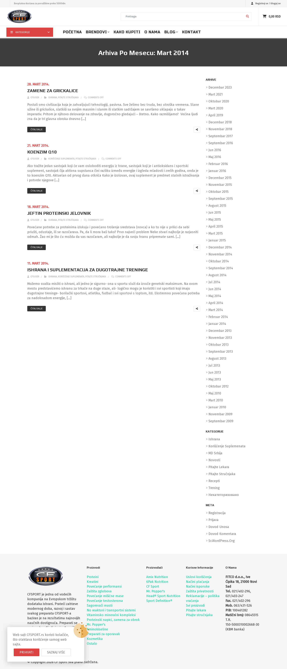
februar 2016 (218, 164)
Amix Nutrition (157, 577)
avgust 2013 (217, 359)
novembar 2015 (220, 185)
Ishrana (52, 97)
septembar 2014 (220, 268)
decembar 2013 (220, 331)
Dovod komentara (222, 534)
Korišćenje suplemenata (61, 159)
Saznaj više (56, 652)
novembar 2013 (220, 338)
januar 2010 (217, 407)
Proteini (92, 577)
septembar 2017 (220, 136)
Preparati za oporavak (103, 634)
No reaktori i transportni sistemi (111, 610)
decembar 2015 (220, 178)
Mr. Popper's (96, 625)
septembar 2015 (220, 199)
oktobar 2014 (218, 261)
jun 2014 (214, 289)
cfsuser (33, 97)
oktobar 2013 (218, 345)
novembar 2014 (220, 254)
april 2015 (215, 226)
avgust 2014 (217, 275)
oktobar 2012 (218, 386)
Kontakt (191, 32)
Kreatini (92, 582)
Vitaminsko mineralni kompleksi (111, 615)
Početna (72, 32)
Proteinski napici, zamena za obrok (113, 620)
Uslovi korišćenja (199, 577)
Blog (169, 32)
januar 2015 (217, 240)
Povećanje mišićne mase (105, 596)
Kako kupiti (127, 32)
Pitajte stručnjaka (68, 97)
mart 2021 (215, 94)
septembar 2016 (220, 143)
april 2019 (215, 115)
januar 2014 (217, 324)
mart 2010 (215, 400)
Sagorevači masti (99, 606)
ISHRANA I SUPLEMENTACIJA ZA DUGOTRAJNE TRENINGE (87, 269)
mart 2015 (215, 233)
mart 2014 (215, 310)
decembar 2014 (220, 247)
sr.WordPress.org (221, 541)
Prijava (213, 520)
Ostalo (92, 644)
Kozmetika (95, 639)
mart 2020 (215, 108)
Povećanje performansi (104, 586)
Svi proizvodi (195, 606)
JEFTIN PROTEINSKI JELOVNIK (59, 213)
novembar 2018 (220, 129)
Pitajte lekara (196, 610)
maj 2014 (214, 296)
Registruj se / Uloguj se (265, 3)
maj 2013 (214, 379)
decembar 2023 (220, 87)
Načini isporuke (198, 586)
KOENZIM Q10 (42, 151)
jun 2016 (214, 150)
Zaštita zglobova (99, 591)
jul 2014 (214, 282)
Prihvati (26, 652)
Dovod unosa (218, 527)
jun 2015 (214, 213)
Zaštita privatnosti (199, 591)
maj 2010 (214, 393)
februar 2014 (218, 317)
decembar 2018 (220, 122)
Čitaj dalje (36, 129)
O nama (152, 32)
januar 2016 (217, 171)
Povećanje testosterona (105, 601)
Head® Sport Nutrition (163, 596)
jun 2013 (214, 372)
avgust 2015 (217, 206)
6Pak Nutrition (157, 582)
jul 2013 (214, 365)
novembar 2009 (220, 414)
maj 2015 (214, 220)
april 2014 (215, 303)
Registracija (217, 513)
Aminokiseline (97, 629)
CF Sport (152, 586)
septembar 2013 (220, 352)
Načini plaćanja (197, 582)
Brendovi (96, 32)
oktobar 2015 (218, 192)
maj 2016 (214, 157)
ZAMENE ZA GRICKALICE (52, 90)
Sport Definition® (159, 601)
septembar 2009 (220, 421)
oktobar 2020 (218, 101)
